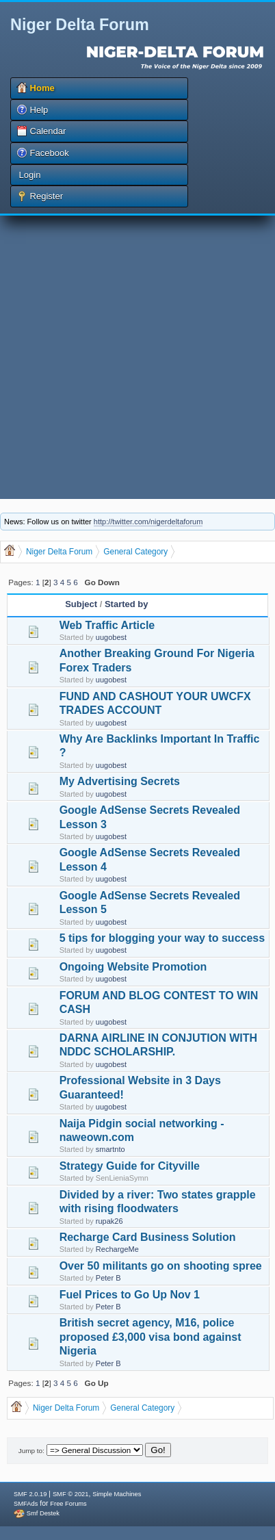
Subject (81, 604)
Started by (126, 604)
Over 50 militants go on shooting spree (161, 1266)
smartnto (110, 1149)
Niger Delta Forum (79, 25)
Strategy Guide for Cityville (130, 1166)
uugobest (111, 637)
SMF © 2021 (71, 1494)
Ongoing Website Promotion (133, 967)
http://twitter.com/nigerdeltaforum (148, 521)
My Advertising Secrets (120, 781)
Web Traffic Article (107, 625)
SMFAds (26, 1503)
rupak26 (109, 1221)
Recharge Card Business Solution (148, 1237)
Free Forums (68, 1503)
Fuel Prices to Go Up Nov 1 (130, 1294)
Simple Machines (116, 1494)
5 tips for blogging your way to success (162, 938)
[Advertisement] (135, 357)
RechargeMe (117, 1249)
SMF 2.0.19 (30, 1494)
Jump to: (31, 1450)
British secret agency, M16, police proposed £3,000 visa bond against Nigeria (150, 1337)
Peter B (108, 1278)
